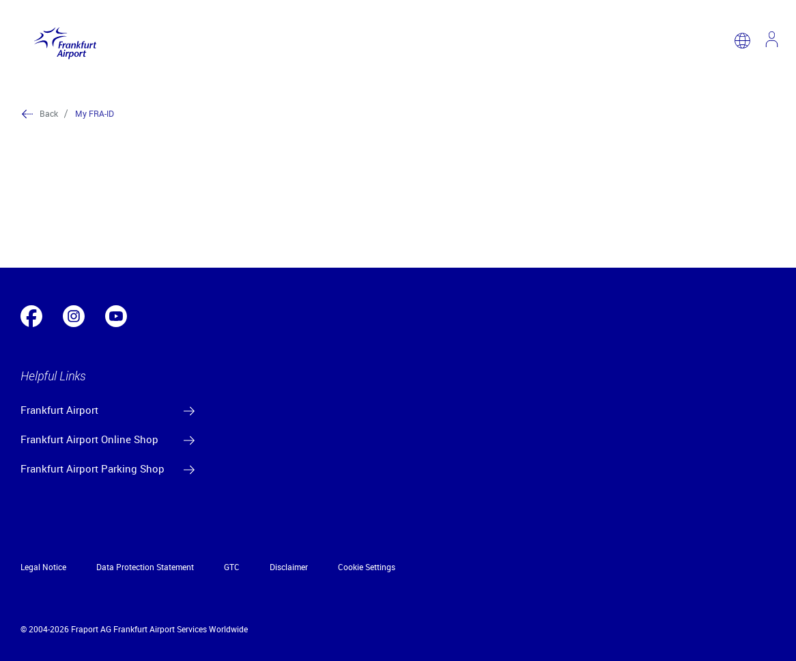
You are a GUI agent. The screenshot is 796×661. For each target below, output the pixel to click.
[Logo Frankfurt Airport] (61, 40)
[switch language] (742, 40)
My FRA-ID (94, 113)
